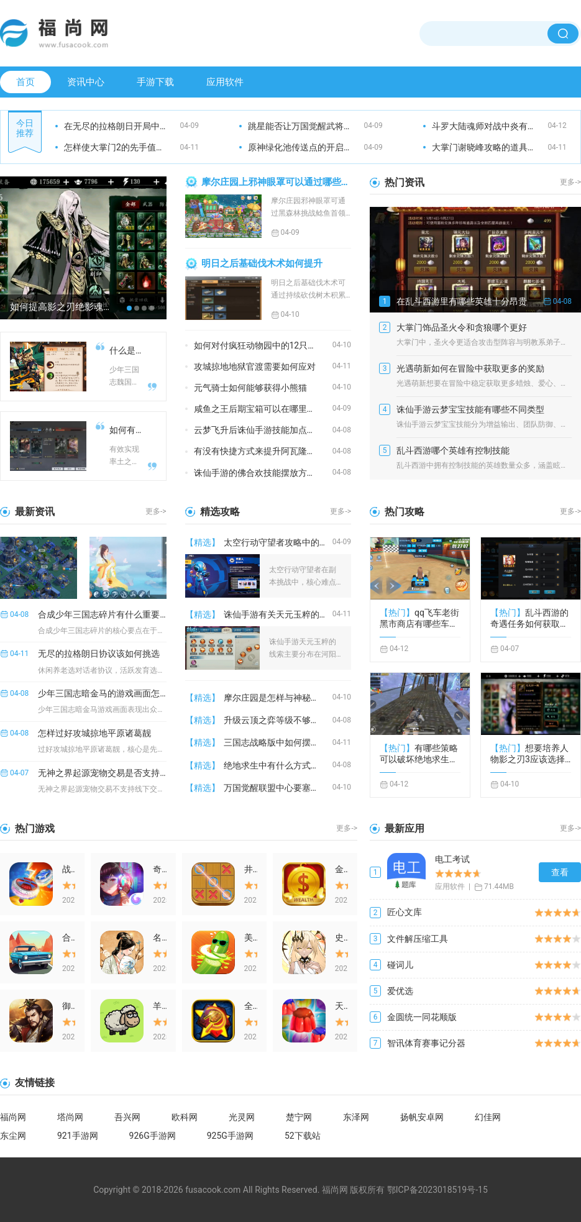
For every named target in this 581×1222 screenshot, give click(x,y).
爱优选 (400, 991)
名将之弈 (159, 937)
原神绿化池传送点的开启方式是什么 (306, 147)
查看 (560, 872)
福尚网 (13, 1117)
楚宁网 (299, 1117)
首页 (25, 82)
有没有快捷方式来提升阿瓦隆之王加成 (263, 451)
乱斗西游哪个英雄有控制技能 (453, 450)
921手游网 (77, 1136)
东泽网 (356, 1117)
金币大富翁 (341, 869)
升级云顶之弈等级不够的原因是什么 (278, 720)
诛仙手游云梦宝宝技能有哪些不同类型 (470, 409)
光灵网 (242, 1117)
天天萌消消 (341, 1006)
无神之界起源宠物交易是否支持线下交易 (102, 773)
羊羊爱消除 (159, 1006)
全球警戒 (250, 1006)
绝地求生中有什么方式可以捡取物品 (278, 765)
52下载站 (303, 1136)
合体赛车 (68, 937)
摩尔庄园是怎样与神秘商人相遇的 (278, 698)
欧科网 (185, 1117)
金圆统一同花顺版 (422, 1017)
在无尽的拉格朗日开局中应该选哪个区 (122, 126)
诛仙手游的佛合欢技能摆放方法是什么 (263, 473)
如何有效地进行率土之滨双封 (126, 430)
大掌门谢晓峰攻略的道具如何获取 (490, 147)
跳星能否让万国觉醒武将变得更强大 (306, 126)
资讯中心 (85, 82)
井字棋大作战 (250, 869)
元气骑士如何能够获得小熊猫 (250, 388)
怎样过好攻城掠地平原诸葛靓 (94, 733)
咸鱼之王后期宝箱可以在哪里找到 (259, 409)
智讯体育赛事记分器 (426, 1043)
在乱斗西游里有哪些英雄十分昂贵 (461, 301)
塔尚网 (70, 1117)
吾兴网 (127, 1117)
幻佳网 (488, 1117)
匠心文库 (404, 912)
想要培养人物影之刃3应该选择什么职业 (529, 754)
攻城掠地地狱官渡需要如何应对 (255, 367)
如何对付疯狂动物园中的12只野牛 (260, 345)
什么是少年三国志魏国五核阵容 (126, 350)
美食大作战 (250, 937)
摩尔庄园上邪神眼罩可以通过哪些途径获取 (276, 182)
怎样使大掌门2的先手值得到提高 (122, 147)
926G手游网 (152, 1136)
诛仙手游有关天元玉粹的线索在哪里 (278, 614)
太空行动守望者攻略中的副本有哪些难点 (278, 542)
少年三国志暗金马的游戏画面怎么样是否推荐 (102, 693)
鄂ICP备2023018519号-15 (437, 1190)
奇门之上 (159, 869)
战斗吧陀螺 (68, 869)
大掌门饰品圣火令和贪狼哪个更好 (461, 327)
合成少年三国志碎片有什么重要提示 (102, 614)
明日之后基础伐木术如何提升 (262, 263)
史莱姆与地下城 (341, 937)
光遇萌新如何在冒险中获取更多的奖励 (470, 368)
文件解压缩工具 (417, 939)
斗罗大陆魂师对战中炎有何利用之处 (490, 126)
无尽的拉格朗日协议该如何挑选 (99, 654)
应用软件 (225, 82)
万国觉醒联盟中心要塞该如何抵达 (278, 788)
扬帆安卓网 (422, 1117)
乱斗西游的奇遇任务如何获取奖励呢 (529, 618)
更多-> (570, 182)
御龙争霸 (68, 1006)
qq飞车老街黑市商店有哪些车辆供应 (419, 618)
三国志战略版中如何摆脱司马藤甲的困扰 (278, 742)
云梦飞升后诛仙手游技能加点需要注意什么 (263, 430)
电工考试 (452, 859)
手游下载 (155, 82)
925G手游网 (230, 1136)
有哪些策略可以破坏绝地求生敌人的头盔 (419, 754)
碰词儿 (400, 965)
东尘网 (13, 1136)
